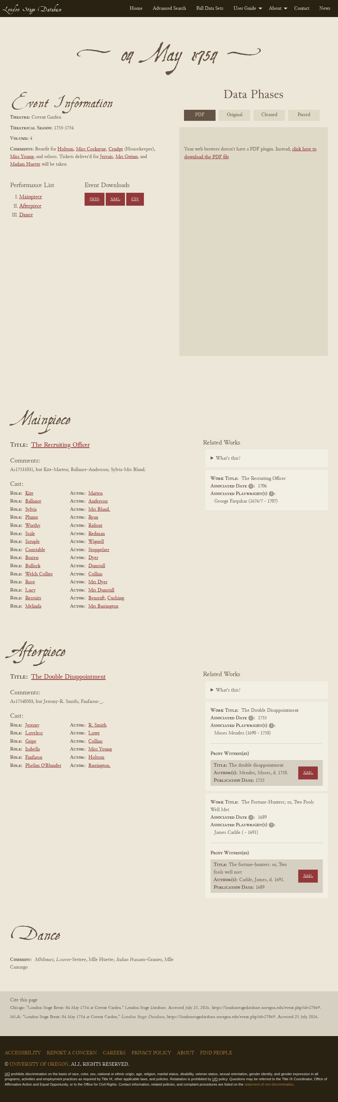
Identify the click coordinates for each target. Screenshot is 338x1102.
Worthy (32, 525)
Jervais (106, 156)
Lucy (30, 590)
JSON (94, 199)
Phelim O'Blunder (43, 765)
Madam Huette (25, 164)
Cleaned (269, 114)
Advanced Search (169, 8)
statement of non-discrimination (268, 1084)
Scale (30, 533)
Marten (95, 493)
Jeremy (32, 725)
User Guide (245, 8)
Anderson (98, 501)
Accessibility (23, 1053)
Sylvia (31, 509)
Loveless (34, 733)
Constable (35, 549)
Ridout (95, 525)
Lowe (94, 733)
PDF (200, 114)
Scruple (32, 541)
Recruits (33, 598)
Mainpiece (30, 197)
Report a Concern (72, 1053)
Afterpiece (30, 206)
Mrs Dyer (97, 582)
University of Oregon (38, 1064)
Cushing (115, 598)
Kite (29, 493)
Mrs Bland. (99, 509)
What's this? (228, 458)
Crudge (116, 149)
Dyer (93, 557)
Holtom (65, 149)
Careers (114, 1053)
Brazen (32, 557)
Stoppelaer (98, 549)
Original (234, 114)
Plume (31, 517)
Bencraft (96, 598)
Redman (96, 533)
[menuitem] (136, 9)
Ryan (93, 517)
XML (115, 199)
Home (136, 8)
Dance (26, 215)
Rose (30, 582)
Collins (95, 574)
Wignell (96, 541)
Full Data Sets (209, 8)
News (324, 8)
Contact (301, 8)
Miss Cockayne (91, 149)
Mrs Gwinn (127, 156)
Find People (216, 1053)
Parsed (304, 114)
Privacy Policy (151, 1053)
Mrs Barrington (103, 606)
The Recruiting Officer (60, 445)
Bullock (32, 566)
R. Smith (97, 725)
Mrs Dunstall (101, 590)
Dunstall (96, 566)
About (275, 8)
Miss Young (21, 156)
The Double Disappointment (68, 677)
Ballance (33, 501)
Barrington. (99, 765)
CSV (135, 199)
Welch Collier (39, 574)
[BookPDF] (253, 241)
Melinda (33, 606)
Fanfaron (33, 757)
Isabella (32, 749)
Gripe (30, 741)
